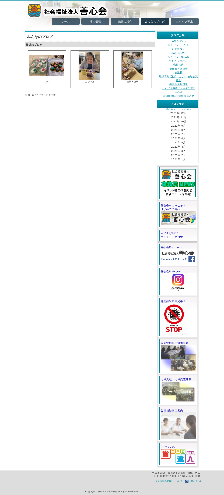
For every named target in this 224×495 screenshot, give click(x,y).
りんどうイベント (178, 45)
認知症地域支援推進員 (178, 356)
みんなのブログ (155, 21)
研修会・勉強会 (178, 68)
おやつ (46, 67)
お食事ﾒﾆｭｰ (178, 49)
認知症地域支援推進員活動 (178, 96)
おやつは (89, 67)
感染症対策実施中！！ (175, 317)
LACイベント (178, 41)
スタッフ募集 (184, 21)
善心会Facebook (178, 254)
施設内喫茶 (132, 67)
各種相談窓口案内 (178, 424)
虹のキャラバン (178, 60)
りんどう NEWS (178, 57)
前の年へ (170, 109)
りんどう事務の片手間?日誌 (178, 88)
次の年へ (186, 109)
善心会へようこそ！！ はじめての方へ (178, 214)
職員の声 (178, 64)
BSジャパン (178, 454)
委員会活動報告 (178, 84)
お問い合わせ (193, 481)
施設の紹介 (125, 21)
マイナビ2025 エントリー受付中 (178, 235)
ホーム (65, 21)
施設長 (179, 72)
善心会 (179, 92)
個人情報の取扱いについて (169, 481)
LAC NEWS (178, 52)
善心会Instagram (178, 281)
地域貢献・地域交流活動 (178, 390)
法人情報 (95, 21)
